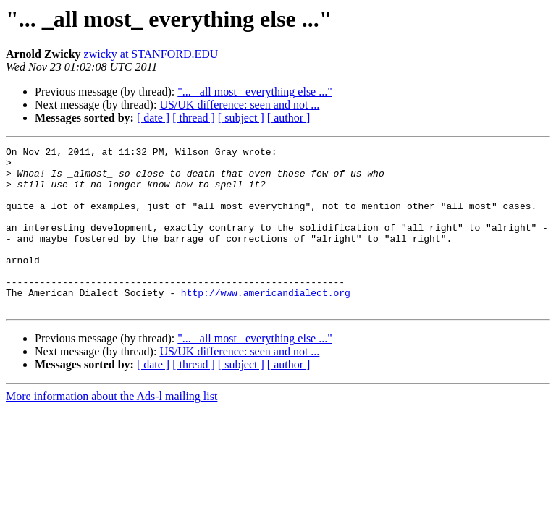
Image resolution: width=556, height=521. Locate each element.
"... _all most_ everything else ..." (254, 91)
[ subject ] (241, 117)
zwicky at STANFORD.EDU (151, 54)
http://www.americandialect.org (265, 322)
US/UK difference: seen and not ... (239, 104)
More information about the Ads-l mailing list (111, 429)
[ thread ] (193, 117)
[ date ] (153, 117)
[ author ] (289, 117)
